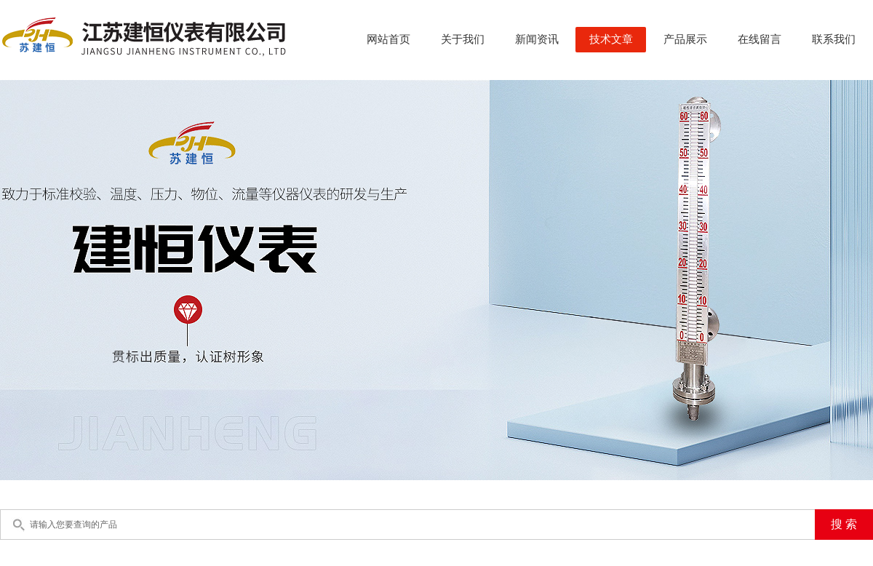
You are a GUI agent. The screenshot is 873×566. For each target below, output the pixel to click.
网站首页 (388, 39)
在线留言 (759, 39)
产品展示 (685, 39)
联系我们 (834, 39)
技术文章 (611, 39)
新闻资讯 (537, 39)
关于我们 (463, 39)
